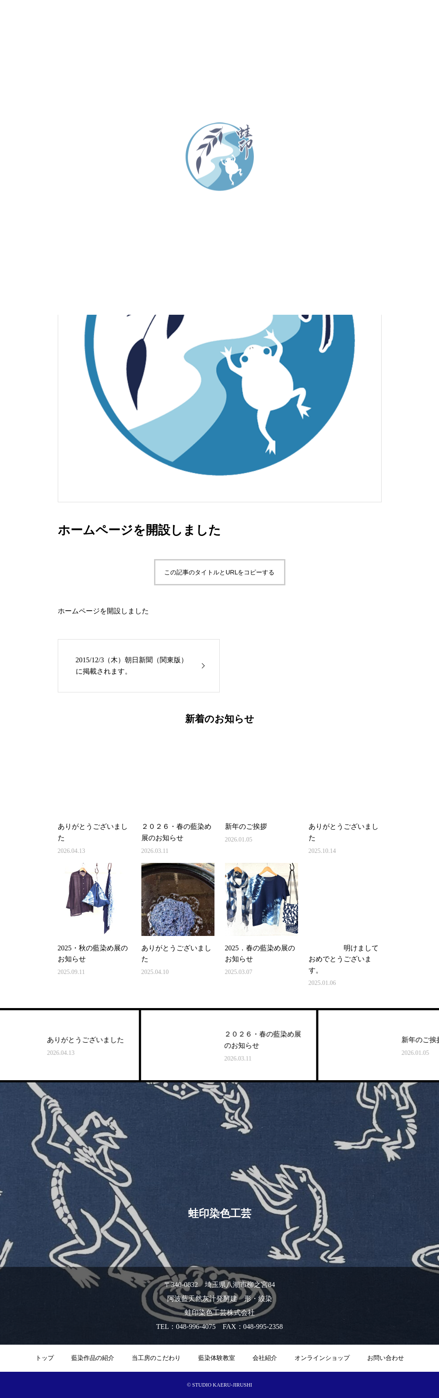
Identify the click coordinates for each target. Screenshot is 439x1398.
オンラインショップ (322, 1358)
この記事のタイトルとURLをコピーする (219, 572)
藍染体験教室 (216, 1358)
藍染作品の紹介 (92, 1358)
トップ (44, 1358)
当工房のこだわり (156, 1358)
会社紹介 (265, 1358)
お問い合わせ (385, 1358)
